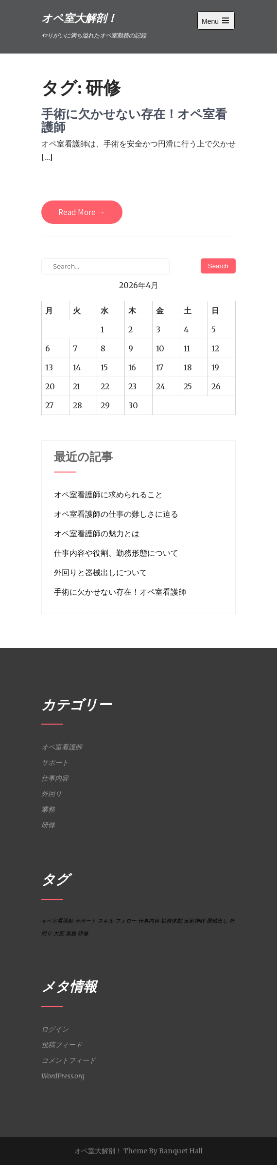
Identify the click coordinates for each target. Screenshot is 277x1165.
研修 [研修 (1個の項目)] (83, 933)
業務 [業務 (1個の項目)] (71, 933)
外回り (51, 793)
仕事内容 (55, 778)
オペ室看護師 (61, 747)
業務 (48, 809)
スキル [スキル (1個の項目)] (106, 921)
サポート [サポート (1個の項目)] (85, 921)
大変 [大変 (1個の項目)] (58, 933)
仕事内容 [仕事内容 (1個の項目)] (148, 921)
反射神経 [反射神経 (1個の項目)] (194, 921)
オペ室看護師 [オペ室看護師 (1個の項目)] (57, 921)
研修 (48, 824)
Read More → (81, 212)
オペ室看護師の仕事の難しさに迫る (116, 514)
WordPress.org (63, 1076)
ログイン (55, 1029)
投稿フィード (61, 1044)
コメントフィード (68, 1060)
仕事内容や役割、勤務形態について (116, 553)
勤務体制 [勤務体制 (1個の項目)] (171, 921)
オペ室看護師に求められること (108, 494)
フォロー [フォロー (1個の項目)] (126, 921)
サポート (55, 762)
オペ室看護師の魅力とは (96, 533)
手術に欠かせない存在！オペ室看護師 (134, 120)
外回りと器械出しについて (100, 572)
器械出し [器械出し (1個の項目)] (217, 921)
